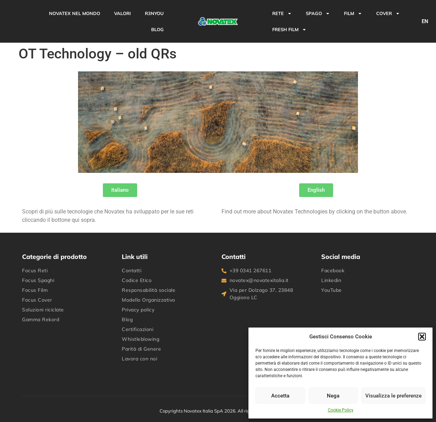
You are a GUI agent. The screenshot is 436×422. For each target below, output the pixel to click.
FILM (353, 13)
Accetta (280, 396)
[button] (422, 336)
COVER (388, 13)
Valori (122, 13)
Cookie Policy (340, 410)
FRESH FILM (289, 29)
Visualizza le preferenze (393, 396)
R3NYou (154, 13)
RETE (282, 13)
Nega (333, 396)
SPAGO (318, 13)
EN (425, 21)
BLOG (157, 29)
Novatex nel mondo (74, 13)
